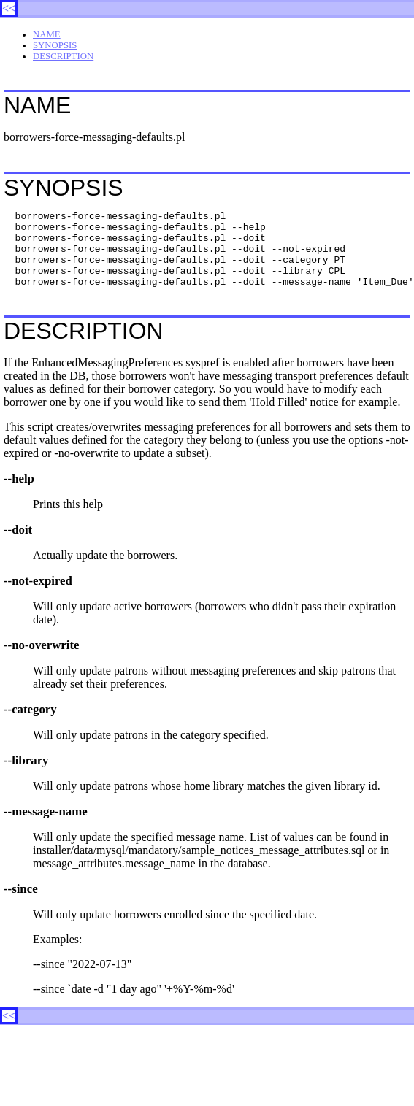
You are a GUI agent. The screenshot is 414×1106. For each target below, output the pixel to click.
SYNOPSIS (55, 45)
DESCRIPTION (63, 56)
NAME (47, 34)
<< (8, 8)
